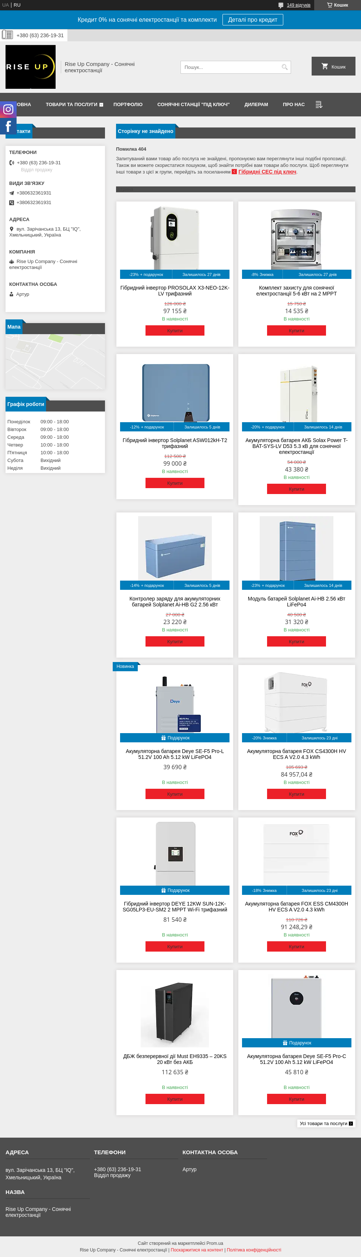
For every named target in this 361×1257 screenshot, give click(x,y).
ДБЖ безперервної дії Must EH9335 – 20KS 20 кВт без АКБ (175, 1059)
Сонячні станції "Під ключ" (193, 104)
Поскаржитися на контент (197, 1250)
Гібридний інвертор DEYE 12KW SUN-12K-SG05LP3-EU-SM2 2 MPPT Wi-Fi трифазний (175, 907)
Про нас (294, 104)
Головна (19, 104)
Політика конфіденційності (254, 1250)
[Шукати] (284, 67)
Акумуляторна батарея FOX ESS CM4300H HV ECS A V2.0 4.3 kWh (296, 907)
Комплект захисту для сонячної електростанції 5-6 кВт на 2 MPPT (296, 291)
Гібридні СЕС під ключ (267, 172)
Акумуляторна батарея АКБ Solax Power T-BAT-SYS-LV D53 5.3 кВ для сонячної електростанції (296, 446)
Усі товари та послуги (323, 1123)
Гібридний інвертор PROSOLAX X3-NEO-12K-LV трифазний (174, 291)
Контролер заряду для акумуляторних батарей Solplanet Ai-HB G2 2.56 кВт (174, 602)
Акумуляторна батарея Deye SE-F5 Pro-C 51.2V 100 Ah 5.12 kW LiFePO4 (296, 1059)
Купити (175, 330)
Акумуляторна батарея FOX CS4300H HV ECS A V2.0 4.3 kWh (296, 754)
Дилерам (256, 104)
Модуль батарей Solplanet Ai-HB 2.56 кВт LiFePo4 (297, 602)
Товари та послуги (71, 104)
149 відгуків (299, 5)
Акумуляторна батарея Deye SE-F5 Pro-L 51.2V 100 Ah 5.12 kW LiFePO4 (175, 754)
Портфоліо (128, 104)
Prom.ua (215, 1243)
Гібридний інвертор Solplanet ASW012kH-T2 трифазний (175, 443)
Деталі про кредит (253, 20)
